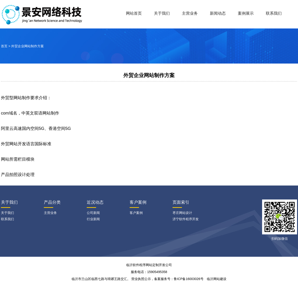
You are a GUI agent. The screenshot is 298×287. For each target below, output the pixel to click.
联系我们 (274, 13)
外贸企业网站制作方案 (27, 46)
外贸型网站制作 (15, 97)
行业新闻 (93, 219)
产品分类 (52, 202)
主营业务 (190, 13)
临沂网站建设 (216, 279)
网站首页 (134, 13)
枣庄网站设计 (182, 213)
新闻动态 (218, 13)
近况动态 (95, 202)
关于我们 (162, 13)
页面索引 (181, 202)
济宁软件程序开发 (186, 219)
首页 (4, 46)
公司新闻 (93, 213)
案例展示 (246, 13)
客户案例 (138, 202)
